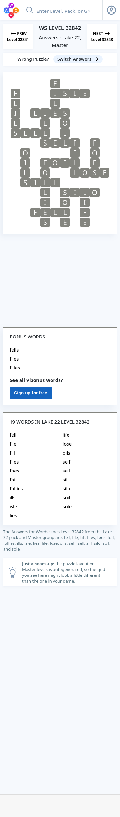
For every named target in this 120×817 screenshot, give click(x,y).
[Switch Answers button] (78, 59)
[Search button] (29, 10)
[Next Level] (102, 36)
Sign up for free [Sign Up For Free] (30, 392)
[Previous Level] (18, 36)
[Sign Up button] (111, 10)
